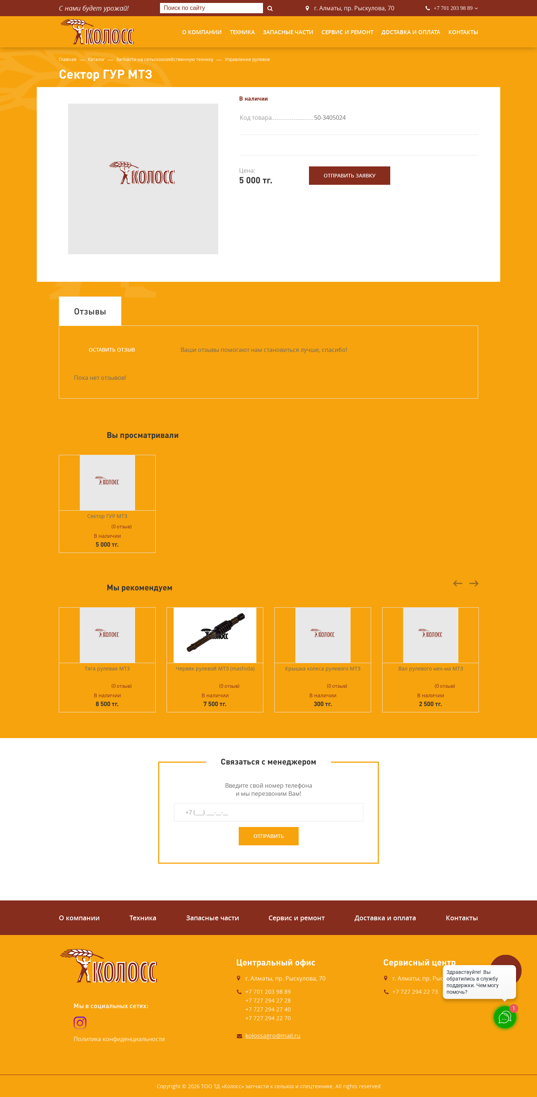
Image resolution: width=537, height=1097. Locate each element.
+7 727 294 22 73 (415, 991)
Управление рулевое (247, 59)
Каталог (96, 59)
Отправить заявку (350, 175)
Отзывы (90, 311)
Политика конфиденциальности (119, 1039)
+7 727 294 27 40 (268, 1009)
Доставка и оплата (410, 32)
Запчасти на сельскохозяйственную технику (164, 59)
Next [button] (473, 583)
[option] (143, 178)
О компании (202, 32)
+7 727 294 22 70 (268, 1018)
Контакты (463, 32)
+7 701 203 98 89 (453, 8)
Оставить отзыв (112, 349)
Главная (68, 59)
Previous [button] (458, 583)
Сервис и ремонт (347, 32)
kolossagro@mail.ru (272, 1036)
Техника (242, 32)
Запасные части (288, 32)
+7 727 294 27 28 (268, 1000)
